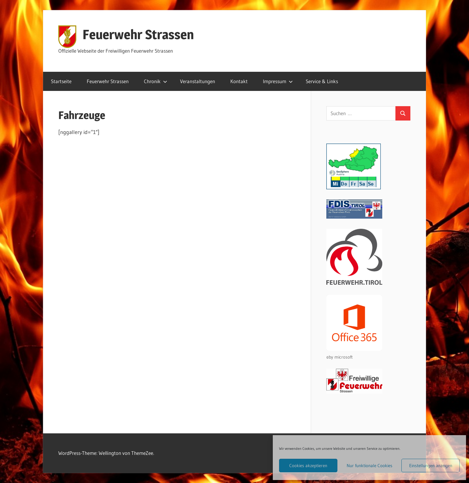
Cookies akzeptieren (308, 465)
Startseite (61, 81)
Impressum (278, 81)
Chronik (155, 81)
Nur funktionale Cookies (369, 465)
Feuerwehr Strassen (138, 34)
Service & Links (322, 81)
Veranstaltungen (197, 81)
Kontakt (239, 81)
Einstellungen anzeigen (430, 465)
